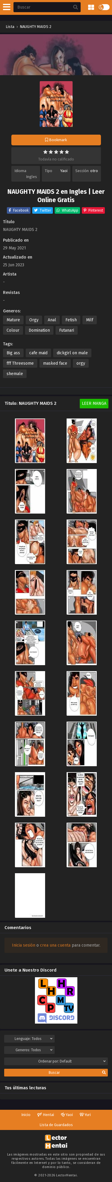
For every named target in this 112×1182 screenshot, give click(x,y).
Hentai (45, 1114)
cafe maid (38, 352)
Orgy (34, 319)
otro (94, 171)
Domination (39, 330)
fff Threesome (20, 363)
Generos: (34, 1050)
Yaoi (63, 171)
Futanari (66, 330)
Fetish (71, 319)
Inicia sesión (23, 945)
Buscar (77, 1072)
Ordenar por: (72, 1061)
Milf (89, 319)
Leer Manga (94, 403)
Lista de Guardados (56, 1125)
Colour (13, 330)
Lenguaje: (33, 1038)
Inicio (25, 1114)
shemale (15, 373)
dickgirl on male (72, 352)
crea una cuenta (55, 945)
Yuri (85, 1114)
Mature (13, 319)
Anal (52, 319)
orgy (80, 363)
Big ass (13, 352)
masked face (55, 363)
